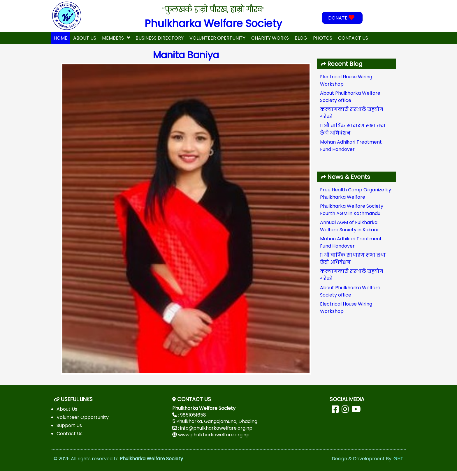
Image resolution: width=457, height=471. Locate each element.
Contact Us (353, 38)
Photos (322, 38)
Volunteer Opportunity (83, 417)
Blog (301, 38)
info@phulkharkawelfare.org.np (216, 428)
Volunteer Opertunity (217, 38)
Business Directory (160, 38)
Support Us (69, 425)
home (60, 38)
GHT (398, 458)
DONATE (342, 18)
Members (113, 38)
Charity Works (270, 38)
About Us (84, 38)
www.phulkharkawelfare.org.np (213, 434)
